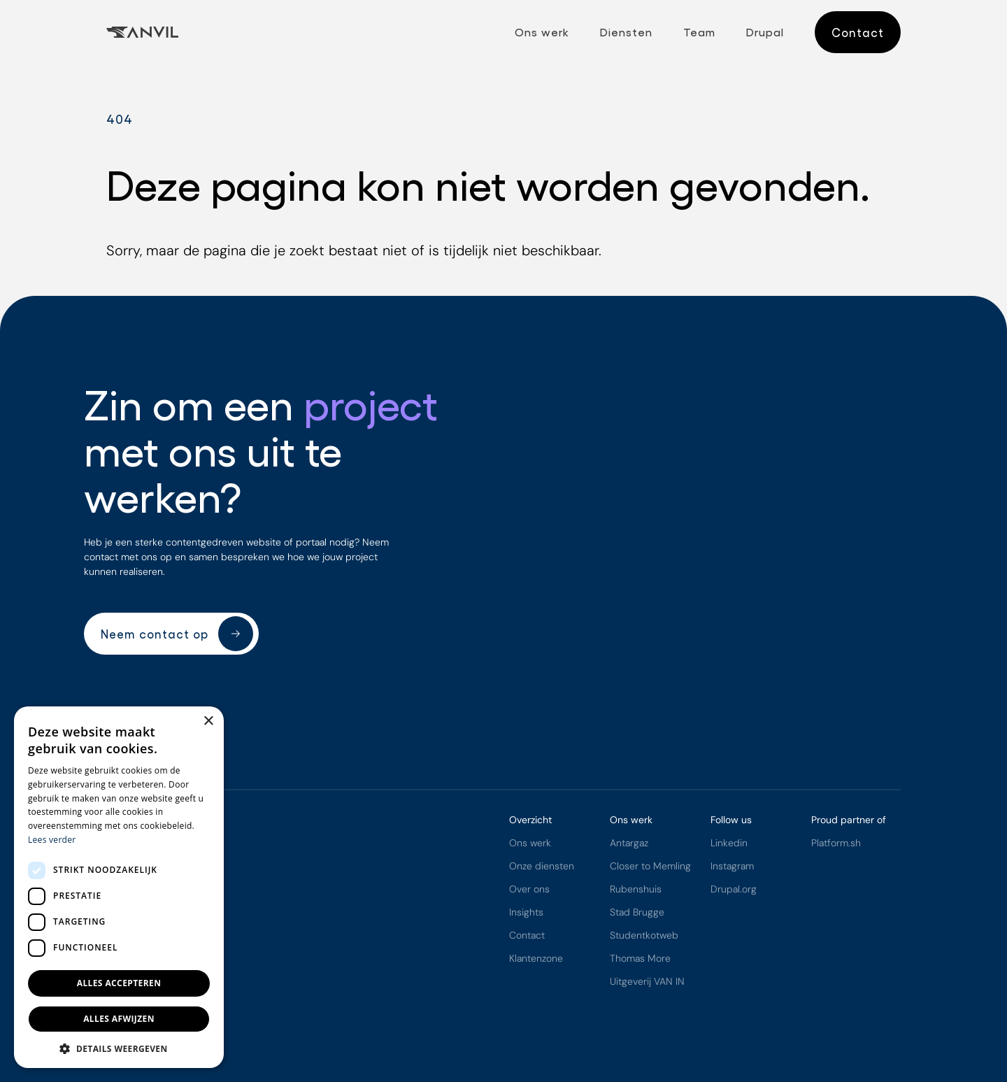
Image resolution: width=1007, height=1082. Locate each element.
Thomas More (640, 959)
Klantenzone (536, 959)
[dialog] (119, 887)
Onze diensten (541, 866)
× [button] (208, 721)
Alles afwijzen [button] (119, 1019)
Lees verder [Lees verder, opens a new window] (52, 840)
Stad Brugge (637, 912)
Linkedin (729, 843)
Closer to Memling (650, 866)
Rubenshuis (636, 889)
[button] (119, 1047)
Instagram (732, 866)
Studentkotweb (644, 936)
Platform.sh (836, 843)
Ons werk (530, 843)
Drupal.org (733, 889)
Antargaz (629, 843)
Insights (526, 912)
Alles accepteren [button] (119, 983)
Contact (527, 936)
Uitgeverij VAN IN (647, 982)
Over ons (529, 889)
